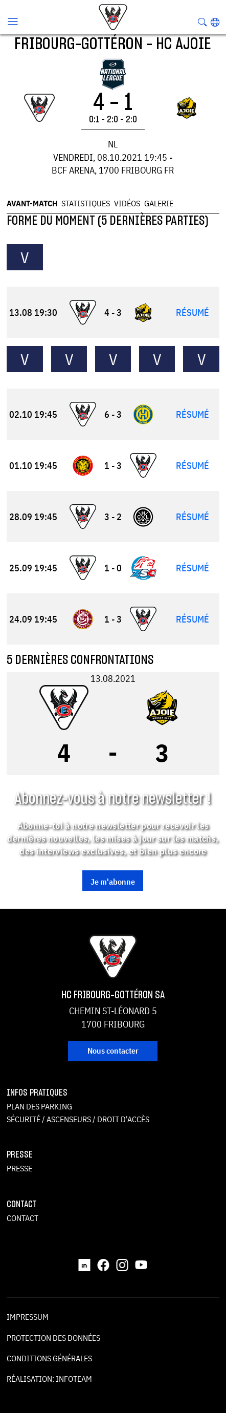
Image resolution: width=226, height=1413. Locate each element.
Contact (22, 1218)
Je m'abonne (113, 881)
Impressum (28, 1317)
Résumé (192, 312)
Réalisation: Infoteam (49, 1379)
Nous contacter (113, 1050)
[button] (215, 22)
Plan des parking (39, 1106)
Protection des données (53, 1338)
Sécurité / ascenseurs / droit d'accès (78, 1119)
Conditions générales (49, 1358)
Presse (19, 1168)
